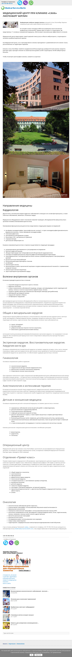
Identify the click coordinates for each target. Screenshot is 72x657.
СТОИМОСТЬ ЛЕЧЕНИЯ (9, 575)
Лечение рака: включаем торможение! (23, 599)
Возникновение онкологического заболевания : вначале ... (30, 591)
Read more (38, 655)
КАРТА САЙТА (7, 583)
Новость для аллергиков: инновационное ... (25, 623)
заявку (27, 527)
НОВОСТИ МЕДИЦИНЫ (9, 580)
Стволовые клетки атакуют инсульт (22, 615)
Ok (31, 655)
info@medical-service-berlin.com (24, 529)
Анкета (5, 644)
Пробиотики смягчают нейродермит (22, 607)
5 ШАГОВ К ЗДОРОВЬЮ (10, 577)
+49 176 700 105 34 (6, 3)
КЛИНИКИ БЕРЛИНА (9, 578)
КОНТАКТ (5, 582)
